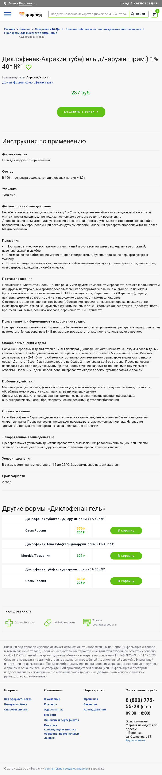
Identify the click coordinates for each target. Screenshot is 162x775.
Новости (50, 714)
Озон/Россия (35, 530)
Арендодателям (95, 709)
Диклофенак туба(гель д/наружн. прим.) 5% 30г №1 (65, 569)
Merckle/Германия (35, 556)
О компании (52, 699)
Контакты (50, 704)
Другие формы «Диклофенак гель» (27, 82)
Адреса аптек (53, 709)
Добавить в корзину (81, 112)
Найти (138, 14)
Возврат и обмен (15, 704)
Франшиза (91, 699)
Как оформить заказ (17, 699)
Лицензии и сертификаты (61, 720)
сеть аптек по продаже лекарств (66, 768)
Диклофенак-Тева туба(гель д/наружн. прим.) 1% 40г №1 (70, 544)
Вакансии (90, 704)
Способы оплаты (16, 709)
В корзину (126, 530)
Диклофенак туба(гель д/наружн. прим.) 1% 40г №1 (65, 519)
